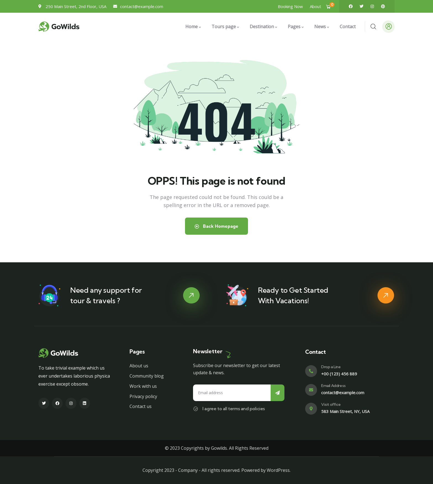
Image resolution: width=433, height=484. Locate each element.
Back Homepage (216, 226)
